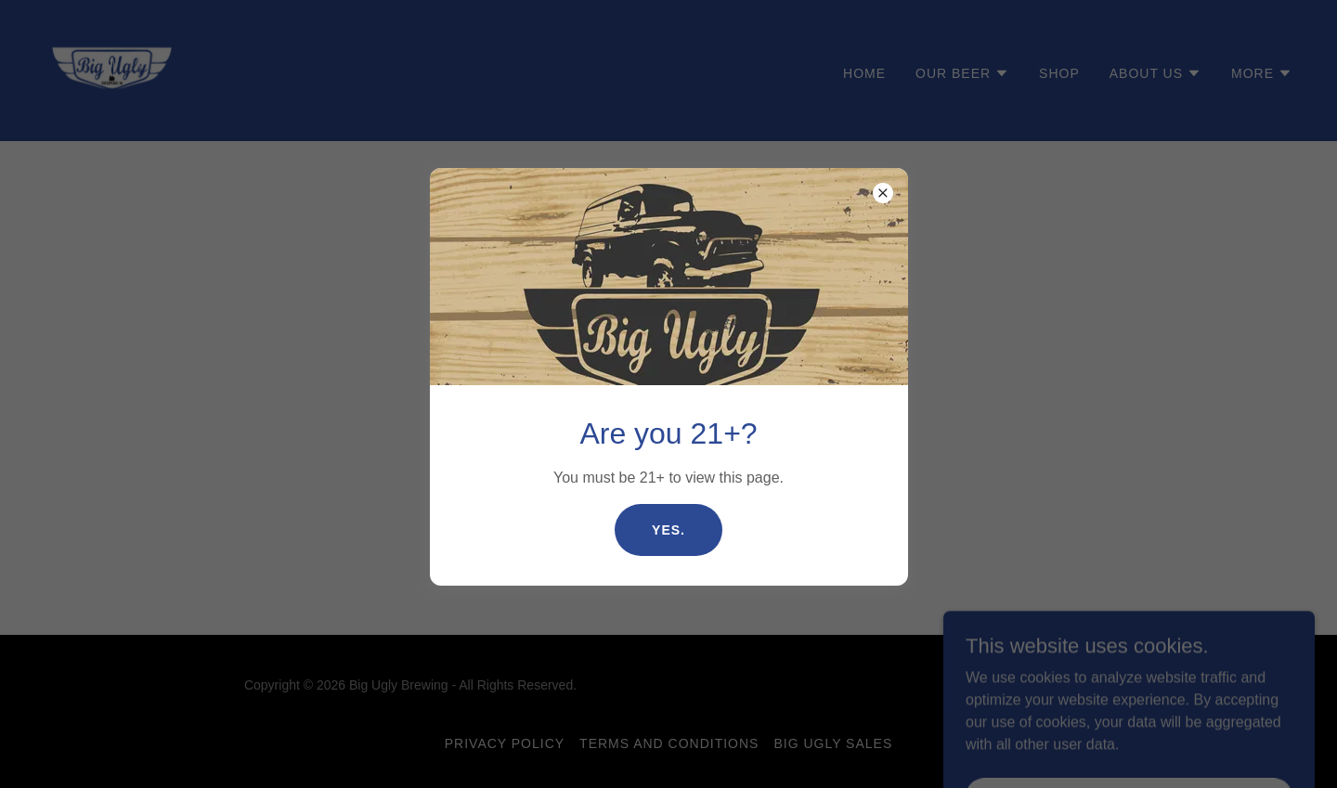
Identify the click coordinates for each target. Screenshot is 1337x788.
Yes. (668, 530)
